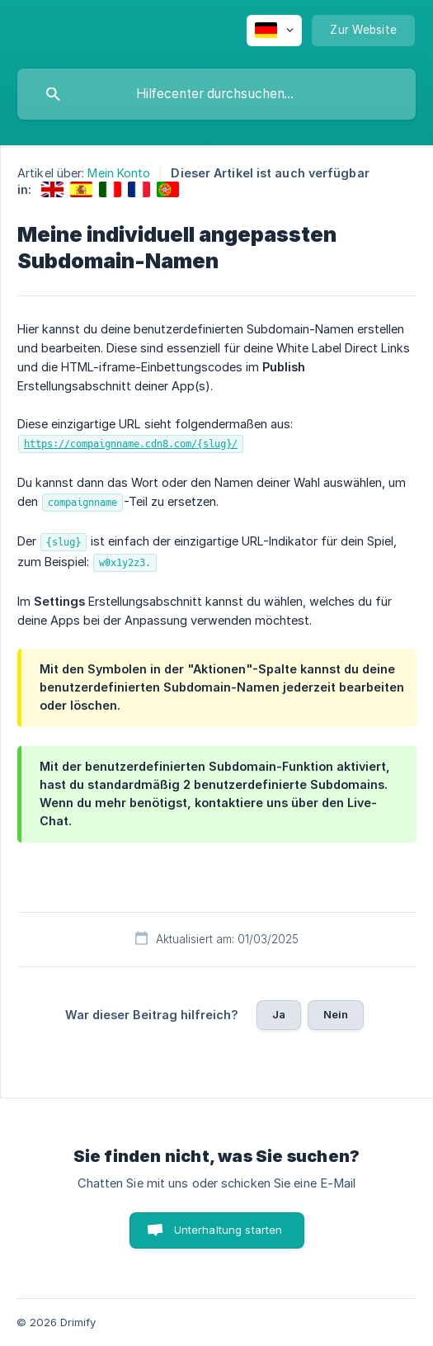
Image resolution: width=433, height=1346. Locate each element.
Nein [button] (336, 1014)
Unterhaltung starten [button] (228, 1229)
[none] (274, 30)
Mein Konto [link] (118, 173)
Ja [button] (278, 1014)
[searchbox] (216, 94)
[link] (52, 189)
